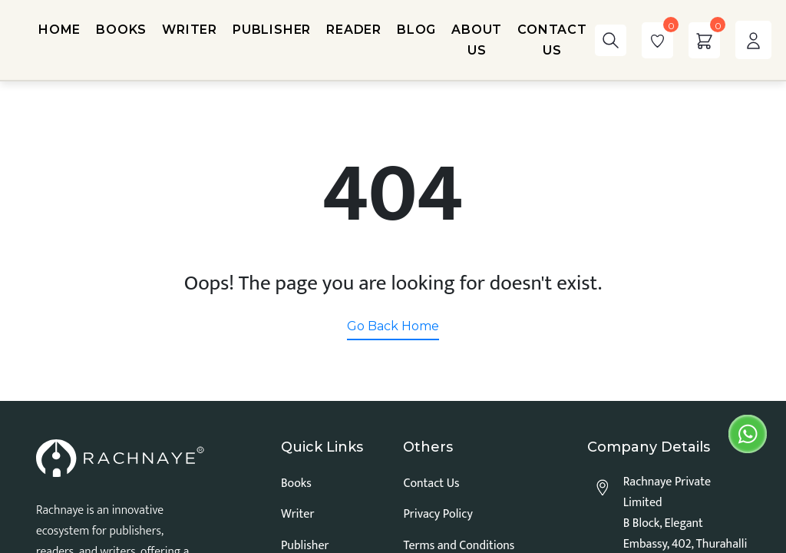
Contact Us (431, 483)
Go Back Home (393, 326)
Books (296, 483)
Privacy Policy (437, 514)
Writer (297, 514)
